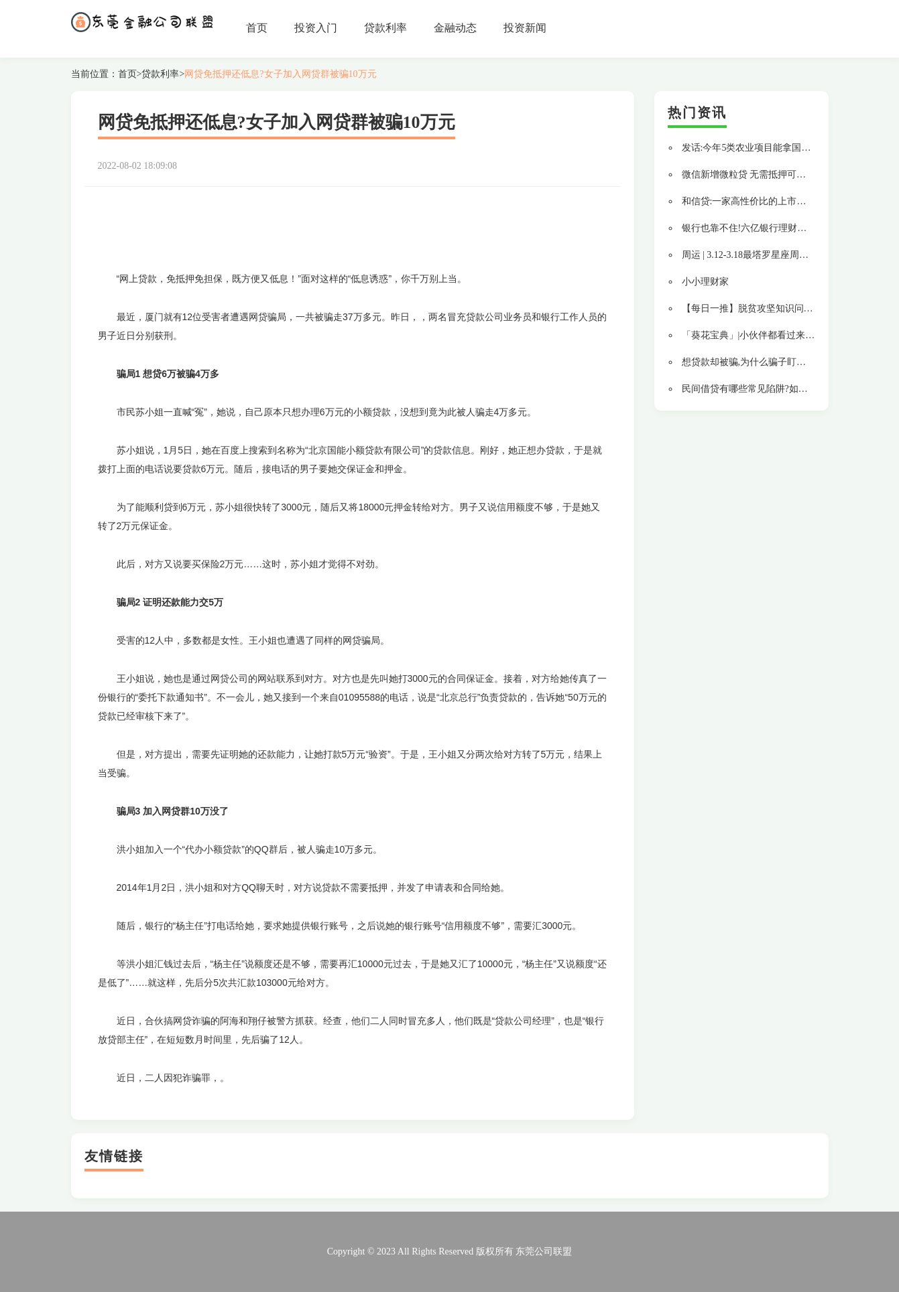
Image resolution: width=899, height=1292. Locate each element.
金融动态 (455, 27)
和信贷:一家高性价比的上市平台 (749, 201)
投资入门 (315, 27)
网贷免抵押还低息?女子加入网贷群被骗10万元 (280, 74)
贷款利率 (385, 27)
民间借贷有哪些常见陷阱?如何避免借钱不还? (775, 389)
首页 (256, 27)
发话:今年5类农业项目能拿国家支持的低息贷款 (779, 148)
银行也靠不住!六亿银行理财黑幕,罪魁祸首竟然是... (787, 228)
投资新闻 (524, 27)
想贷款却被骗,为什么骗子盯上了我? (755, 362)
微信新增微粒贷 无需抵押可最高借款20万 (767, 174)
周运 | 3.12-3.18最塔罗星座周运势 (750, 255)
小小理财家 (705, 282)
